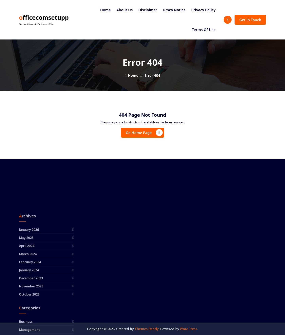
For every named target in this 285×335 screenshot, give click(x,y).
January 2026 (29, 261)
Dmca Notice (174, 10)
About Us (124, 10)
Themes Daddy (147, 329)
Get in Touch (250, 19)
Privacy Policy (203, 10)
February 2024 (30, 294)
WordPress (188, 329)
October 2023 (29, 326)
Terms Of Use (204, 29)
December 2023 (31, 310)
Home (105, 10)
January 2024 (29, 302)
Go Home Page (144, 132)
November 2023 (31, 318)
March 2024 (28, 285)
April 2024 (26, 277)
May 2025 (26, 269)
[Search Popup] (228, 20)
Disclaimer (147, 10)
